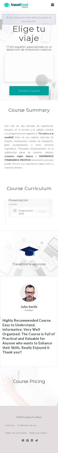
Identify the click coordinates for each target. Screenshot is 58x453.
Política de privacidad (16, 433)
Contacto (9, 425)
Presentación (18, 200)
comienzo (42, 211)
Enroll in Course (29, 90)
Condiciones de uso (27, 425)
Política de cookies (38, 433)
